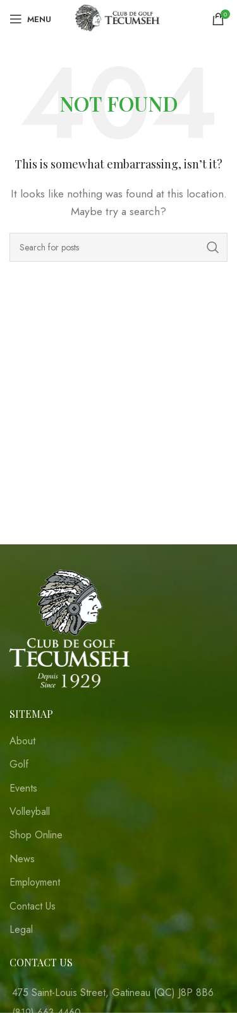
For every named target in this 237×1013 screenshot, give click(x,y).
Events (23, 788)
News (22, 859)
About (22, 741)
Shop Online (36, 835)
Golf (18, 764)
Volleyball (29, 812)
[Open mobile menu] (30, 19)
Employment (34, 882)
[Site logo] (118, 18)
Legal (21, 930)
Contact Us (32, 906)
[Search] (118, 247)
